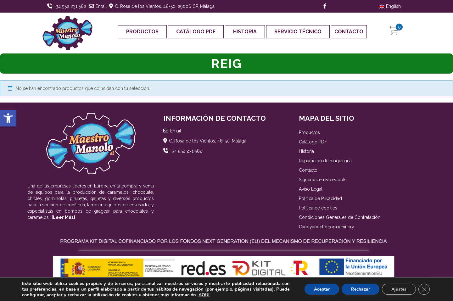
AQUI (204, 295)
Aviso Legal (310, 189)
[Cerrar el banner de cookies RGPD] (424, 289)
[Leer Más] (63, 217)
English (390, 6)
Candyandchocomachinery (326, 226)
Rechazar (360, 289)
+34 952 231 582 (70, 6)
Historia (245, 32)
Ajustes (398, 289)
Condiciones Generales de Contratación (339, 217)
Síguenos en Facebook (322, 179)
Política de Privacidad (320, 198)
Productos (142, 32)
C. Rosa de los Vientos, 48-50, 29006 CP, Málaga (165, 6)
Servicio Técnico (298, 32)
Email (101, 6)
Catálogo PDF (195, 32)
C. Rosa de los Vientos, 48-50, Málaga (207, 140)
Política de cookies (318, 207)
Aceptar (322, 289)
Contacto (348, 32)
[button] (8, 118)
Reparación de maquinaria (325, 160)
